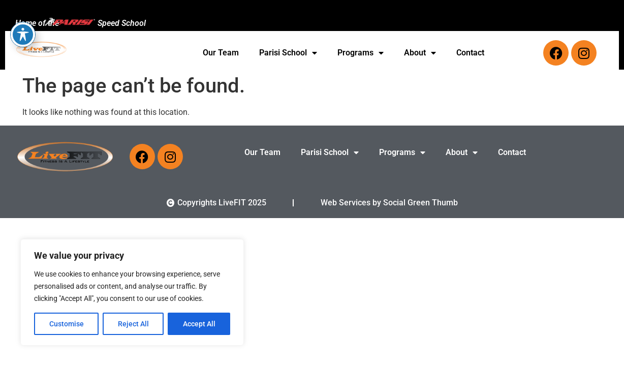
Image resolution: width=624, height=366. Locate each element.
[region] (132, 292)
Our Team (221, 52)
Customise (66, 324)
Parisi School (288, 53)
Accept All (199, 324)
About (420, 53)
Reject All (133, 324)
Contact (470, 52)
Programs (360, 53)
